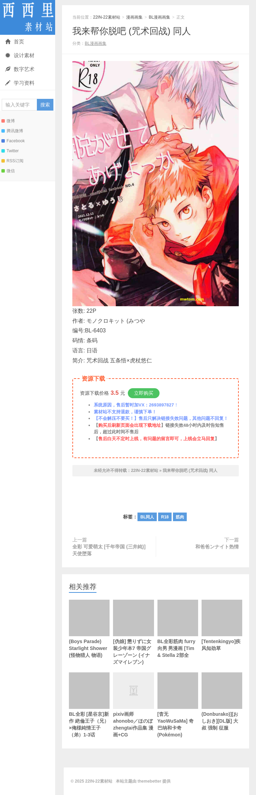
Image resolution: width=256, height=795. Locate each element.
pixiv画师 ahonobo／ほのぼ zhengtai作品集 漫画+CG (133, 712)
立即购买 (143, 393)
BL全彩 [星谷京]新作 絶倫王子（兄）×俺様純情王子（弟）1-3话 (89, 704)
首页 (14, 41)
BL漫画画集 (160, 17)
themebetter (149, 781)
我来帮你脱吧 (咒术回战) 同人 (131, 31)
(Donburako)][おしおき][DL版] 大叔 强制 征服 (222, 701)
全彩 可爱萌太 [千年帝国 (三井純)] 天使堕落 (108, 550)
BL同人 (147, 517)
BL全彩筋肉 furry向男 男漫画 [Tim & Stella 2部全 (177, 629)
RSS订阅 (12, 160)
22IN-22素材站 (27, 17)
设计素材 (19, 55)
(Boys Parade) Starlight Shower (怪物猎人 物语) (89, 629)
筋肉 (180, 517)
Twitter (10, 150)
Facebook (13, 140)
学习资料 (19, 83)
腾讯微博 (12, 130)
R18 (164, 517)
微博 (8, 120)
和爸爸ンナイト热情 (217, 546)
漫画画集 (134, 17)
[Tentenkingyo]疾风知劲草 (222, 625)
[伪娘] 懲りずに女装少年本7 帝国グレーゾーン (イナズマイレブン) (133, 632)
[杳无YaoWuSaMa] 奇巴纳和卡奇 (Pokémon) (177, 704)
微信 (8, 170)
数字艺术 (19, 69)
